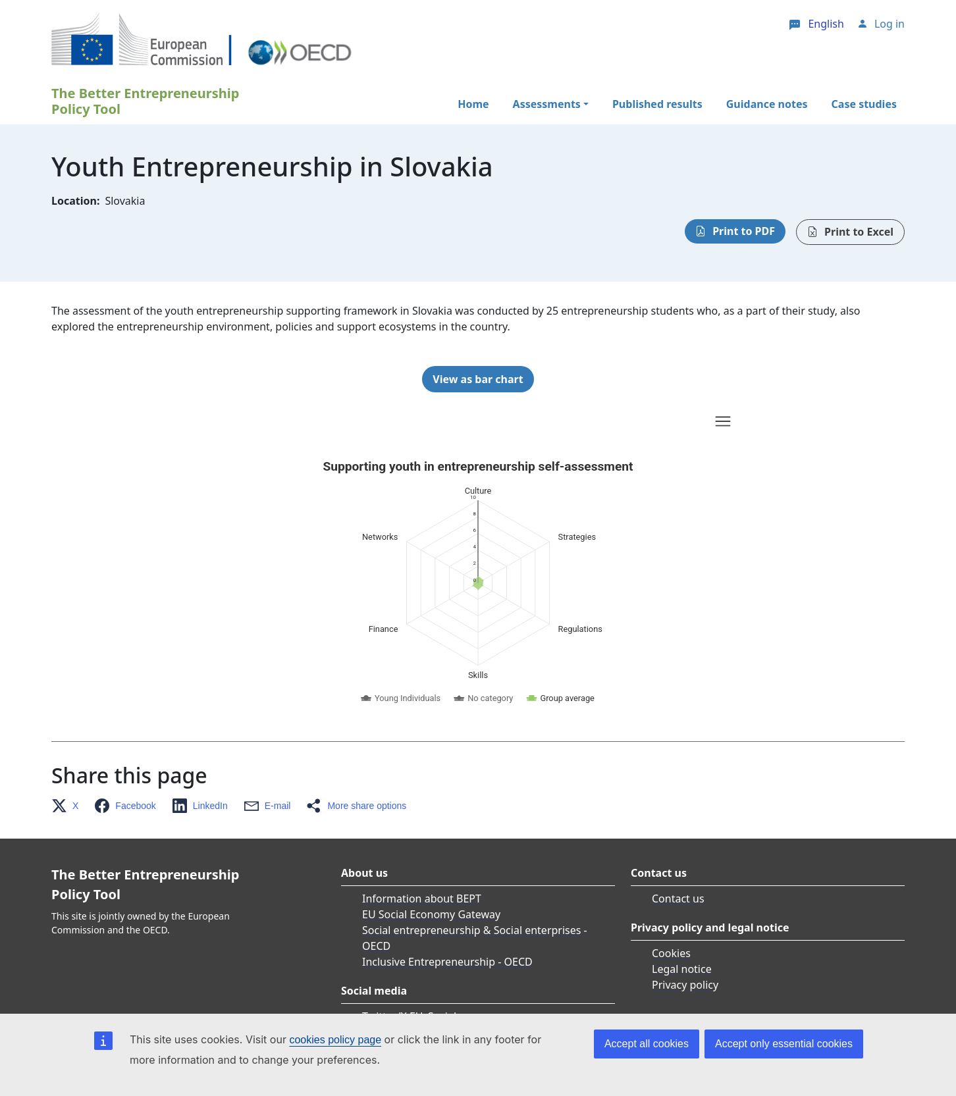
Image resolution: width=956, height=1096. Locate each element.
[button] (68, 806)
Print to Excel (858, 231)
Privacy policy (685, 985)
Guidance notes (767, 104)
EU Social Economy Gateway (431, 914)
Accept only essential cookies (784, 1043)
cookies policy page (335, 1039)
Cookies (671, 953)
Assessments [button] (547, 104)
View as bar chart (478, 379)
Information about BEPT (421, 898)
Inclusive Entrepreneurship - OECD (447, 961)
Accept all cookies (646, 1043)
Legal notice (682, 969)
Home (473, 104)
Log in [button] (889, 24)
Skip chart (363, 423)
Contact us (678, 898)
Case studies (864, 104)
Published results (657, 104)
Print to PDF (743, 231)
